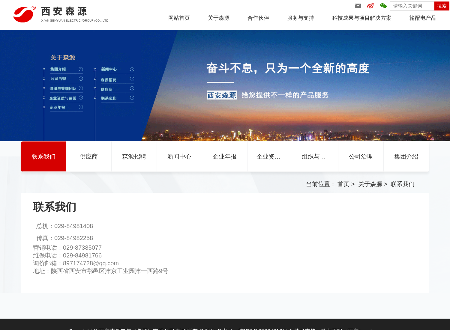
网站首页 (179, 18)
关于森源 (219, 18)
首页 (344, 184)
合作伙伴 (258, 18)
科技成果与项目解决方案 (362, 18)
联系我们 (403, 184)
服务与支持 (300, 18)
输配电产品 (423, 18)
